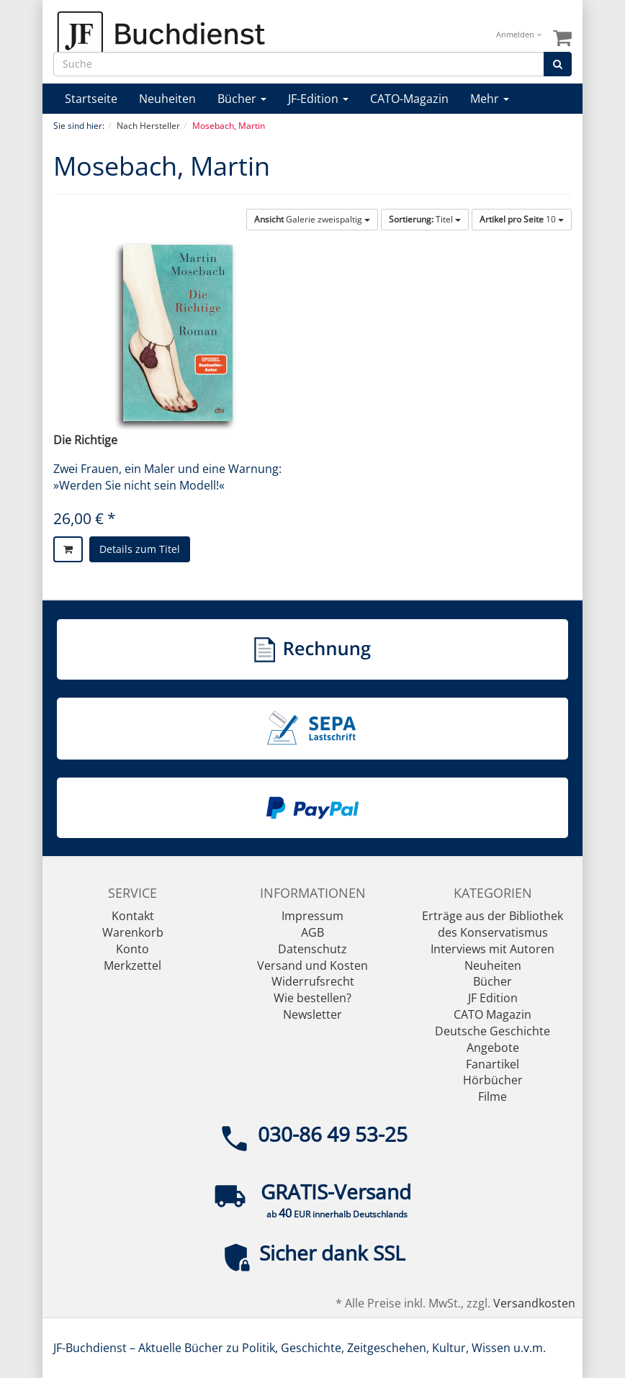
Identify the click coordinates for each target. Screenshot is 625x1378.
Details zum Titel (139, 549)
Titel (425, 219)
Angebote (493, 1047)
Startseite (91, 99)
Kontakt (133, 916)
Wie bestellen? (312, 998)
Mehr (489, 99)
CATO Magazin (492, 1014)
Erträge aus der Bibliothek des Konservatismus (492, 924)
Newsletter (312, 1014)
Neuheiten (167, 99)
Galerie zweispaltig (312, 219)
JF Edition (493, 998)
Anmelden (518, 34)
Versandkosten (534, 1303)
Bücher (241, 99)
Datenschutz (312, 949)
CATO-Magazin (409, 99)
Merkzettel (132, 965)
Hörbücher (493, 1080)
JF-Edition (318, 99)
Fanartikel (492, 1064)
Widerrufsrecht (312, 981)
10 (522, 219)
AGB (312, 932)
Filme (492, 1096)
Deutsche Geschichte (492, 1031)
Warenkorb (132, 932)
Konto (132, 949)
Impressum (312, 916)
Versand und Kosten (312, 965)
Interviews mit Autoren (492, 949)
